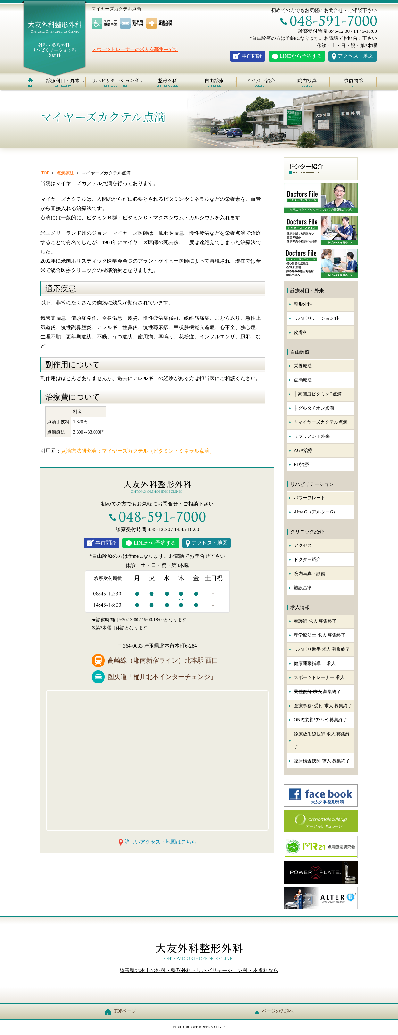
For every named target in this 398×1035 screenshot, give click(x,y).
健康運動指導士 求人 (315, 663)
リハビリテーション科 (316, 318)
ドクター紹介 (260, 80)
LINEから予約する (301, 56)
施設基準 (303, 587)
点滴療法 (303, 380)
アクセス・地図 (356, 56)
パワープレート (309, 498)
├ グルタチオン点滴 (314, 408)
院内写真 (307, 80)
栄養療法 (303, 365)
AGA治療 (303, 450)
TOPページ (122, 1011)
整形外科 (167, 80)
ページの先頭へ (276, 1011)
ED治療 (301, 464)
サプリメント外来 (312, 436)
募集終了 (315, 621)
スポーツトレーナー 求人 (319, 677)
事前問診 (252, 56)
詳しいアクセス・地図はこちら (160, 841)
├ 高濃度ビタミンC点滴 (318, 394)
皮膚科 (300, 332)
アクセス (303, 545)
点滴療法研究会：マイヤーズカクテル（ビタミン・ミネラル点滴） (138, 451)
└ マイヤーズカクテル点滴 (320, 422)
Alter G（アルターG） (316, 512)
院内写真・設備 (309, 573)
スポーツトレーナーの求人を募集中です (135, 49)
